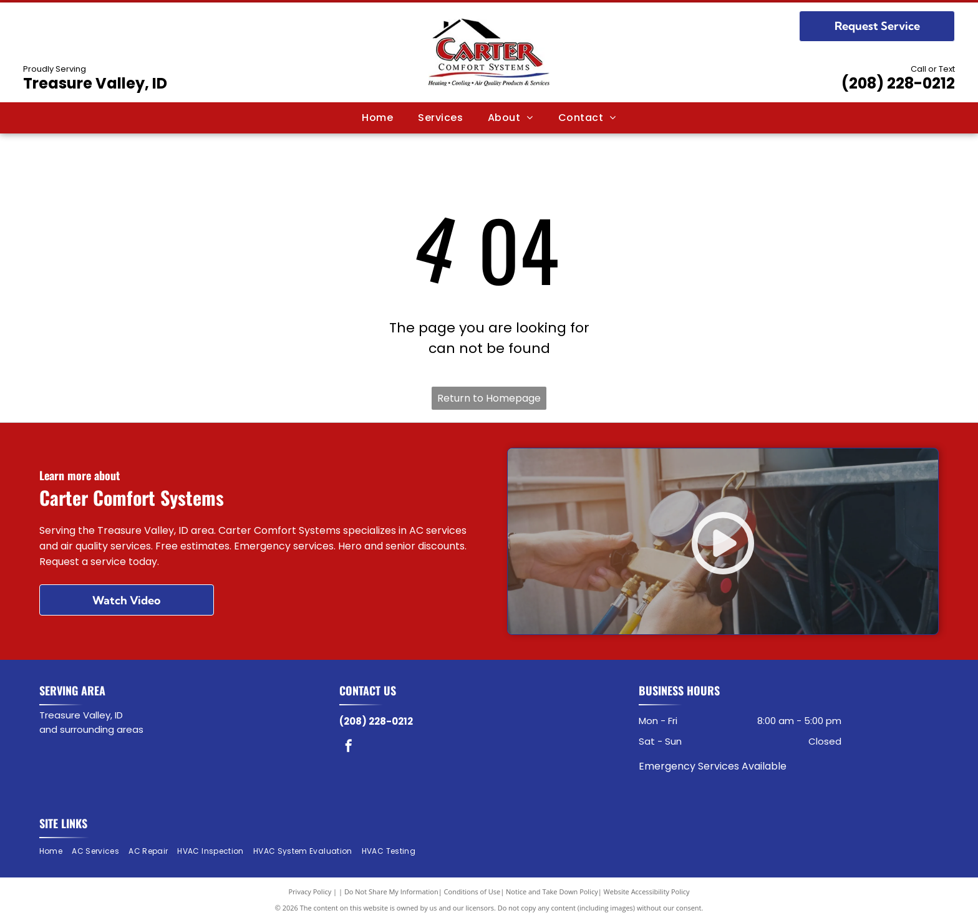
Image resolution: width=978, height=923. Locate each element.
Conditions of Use (472, 891)
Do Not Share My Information (391, 891)
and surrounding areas (91, 729)
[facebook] (348, 747)
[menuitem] (377, 117)
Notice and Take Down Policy (552, 891)
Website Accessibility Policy (647, 891)
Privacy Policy (310, 891)
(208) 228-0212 (898, 83)
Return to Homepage (489, 398)
